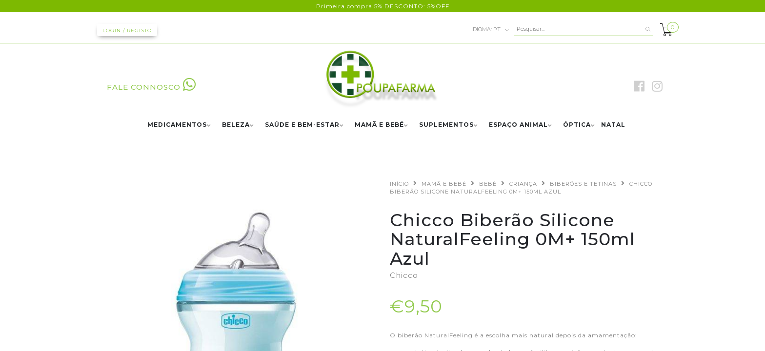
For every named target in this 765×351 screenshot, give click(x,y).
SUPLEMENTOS (446, 125)
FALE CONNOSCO (151, 87)
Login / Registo (127, 30)
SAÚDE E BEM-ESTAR (302, 125)
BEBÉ (488, 183)
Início (399, 183)
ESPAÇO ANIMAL (518, 125)
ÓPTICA (577, 125)
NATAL (613, 125)
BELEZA (236, 125)
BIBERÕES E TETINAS (583, 183)
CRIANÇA (523, 183)
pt (490, 30)
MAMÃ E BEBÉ (379, 125)
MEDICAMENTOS (177, 125)
